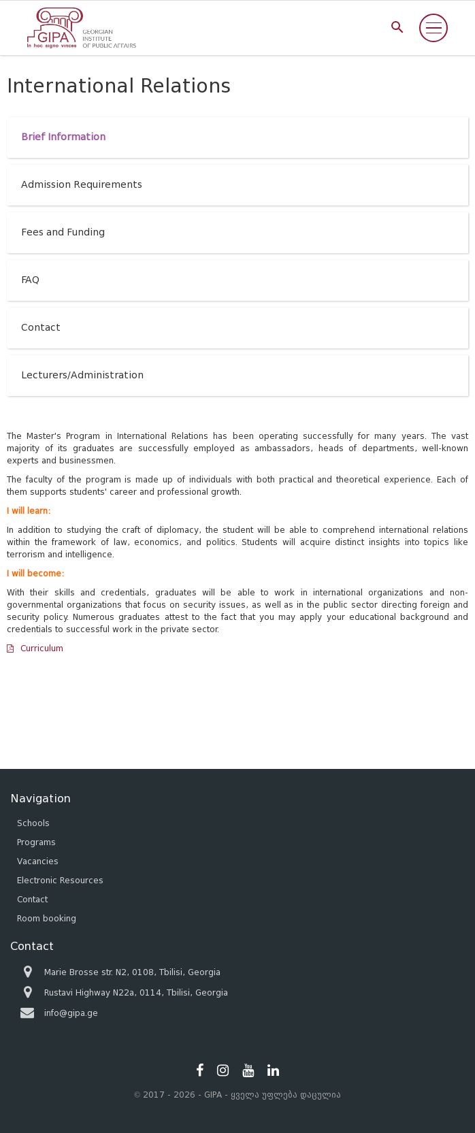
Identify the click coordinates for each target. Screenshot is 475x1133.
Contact (41, 327)
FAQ (30, 280)
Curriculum (41, 648)
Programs (36, 842)
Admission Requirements (81, 185)
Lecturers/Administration (82, 375)
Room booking (46, 918)
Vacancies (38, 861)
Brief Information (63, 137)
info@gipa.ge (71, 1013)
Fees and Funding (63, 232)
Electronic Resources (60, 880)
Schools (33, 823)
